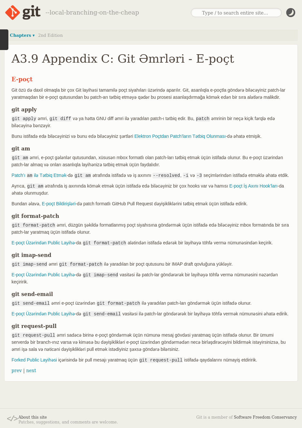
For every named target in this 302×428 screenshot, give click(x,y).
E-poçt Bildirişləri (58, 203)
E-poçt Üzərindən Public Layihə (43, 242)
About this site (32, 417)
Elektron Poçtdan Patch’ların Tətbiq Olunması (180, 136)
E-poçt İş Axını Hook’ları (253, 186)
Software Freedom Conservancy (265, 417)
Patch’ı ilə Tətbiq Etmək (39, 175)
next (31, 370)
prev (17, 370)
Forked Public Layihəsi (34, 359)
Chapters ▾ (22, 35)
